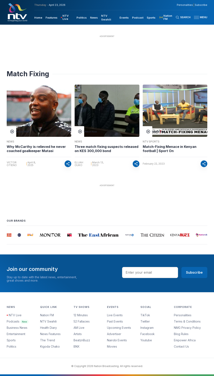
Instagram (147, 327)
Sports (11, 340)
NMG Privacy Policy (187, 327)
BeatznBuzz (82, 340)
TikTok (145, 315)
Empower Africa (185, 340)
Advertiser (114, 334)
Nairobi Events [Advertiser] (117, 340)
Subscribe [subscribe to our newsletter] (201, 5)
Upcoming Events (119, 327)
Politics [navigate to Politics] (81, 17)
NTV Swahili (48, 321)
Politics (11, 346)
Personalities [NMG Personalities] (185, 5)
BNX (77, 346)
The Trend (47, 340)
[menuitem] (38, 17)
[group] (9, 235)
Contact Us (181, 346)
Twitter (145, 321)
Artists (78, 334)
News (10, 141)
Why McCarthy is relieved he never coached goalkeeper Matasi (36, 149)
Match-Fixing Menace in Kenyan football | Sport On (169, 149)
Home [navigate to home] (38, 17)
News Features (50, 334)
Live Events (115, 315)
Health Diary (48, 327)
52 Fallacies (82, 321)
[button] (199, 17)
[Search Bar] (183, 17)
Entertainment (16, 334)
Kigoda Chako (50, 346)
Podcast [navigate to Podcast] (137, 17)
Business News (17, 327)
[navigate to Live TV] (67, 17)
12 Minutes (81, 315)
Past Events (115, 321)
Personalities (182, 315)
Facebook (147, 334)
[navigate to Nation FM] (167, 17)
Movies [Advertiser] (112, 346)
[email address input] (150, 272)
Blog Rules (181, 334)
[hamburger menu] (196, 17)
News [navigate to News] (94, 17)
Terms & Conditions (187, 321)
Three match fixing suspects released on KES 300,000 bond (106, 149)
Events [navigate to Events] (124, 17)
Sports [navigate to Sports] (151, 17)
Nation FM (47, 315)
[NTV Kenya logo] (17, 12)
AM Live (79, 327)
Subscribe (194, 272)
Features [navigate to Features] (51, 17)
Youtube (146, 340)
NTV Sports (151, 141)
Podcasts (18, 321)
